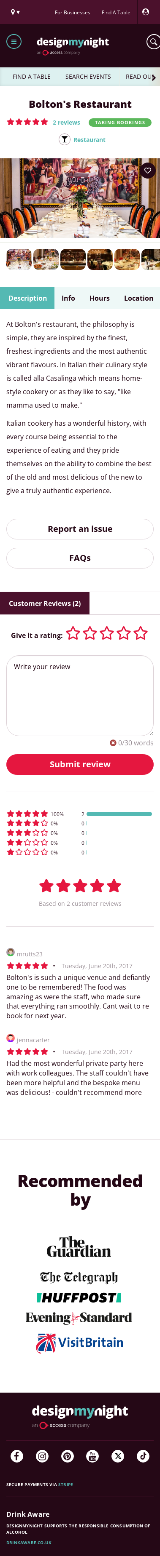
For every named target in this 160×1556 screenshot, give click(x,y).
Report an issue (80, 528)
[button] (43, 121)
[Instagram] (42, 1456)
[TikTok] (143, 1456)
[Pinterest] (67, 1456)
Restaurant (89, 140)
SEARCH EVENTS (88, 76)
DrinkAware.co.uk (29, 1542)
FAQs (80, 557)
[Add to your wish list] (148, 171)
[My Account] (148, 12)
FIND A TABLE (32, 76)
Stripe (65, 1484)
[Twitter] (117, 1456)
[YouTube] (92, 1456)
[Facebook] (17, 1456)
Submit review (80, 764)
